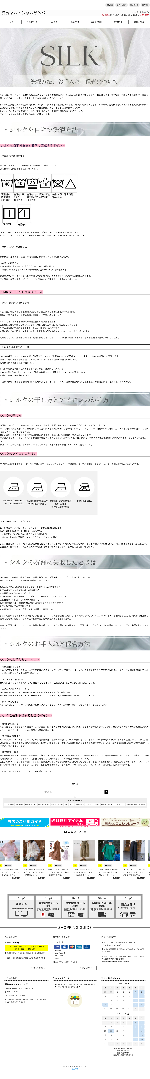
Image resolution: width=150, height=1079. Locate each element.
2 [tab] (73, 885)
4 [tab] (80, 885)
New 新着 (53, 22)
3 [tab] (77, 885)
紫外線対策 (20, 805)
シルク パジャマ (30, 805)
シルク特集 (75, 22)
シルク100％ (9, 805)
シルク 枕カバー (44, 805)
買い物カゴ (134, 5)
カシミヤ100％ (132, 805)
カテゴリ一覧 (32, 22)
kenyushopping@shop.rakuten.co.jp (20, 988)
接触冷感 (142, 805)
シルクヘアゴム (119, 805)
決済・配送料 (121, 5)
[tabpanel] (12, 860)
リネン (71, 805)
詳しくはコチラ (39, 968)
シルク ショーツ (57, 805)
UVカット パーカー (92, 805)
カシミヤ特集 (96, 22)
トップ (10, 22)
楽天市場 (145, 5)
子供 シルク (80, 805)
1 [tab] (69, 885)
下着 (66, 805)
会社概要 (110, 5)
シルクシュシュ (106, 805)
